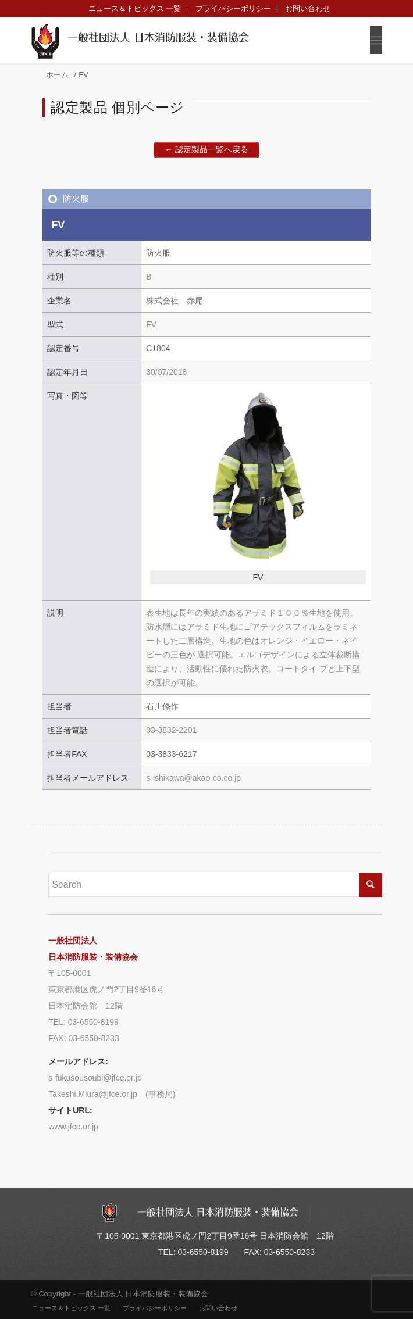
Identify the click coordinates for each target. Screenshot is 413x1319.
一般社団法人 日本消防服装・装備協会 (158, 37)
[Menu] (376, 40)
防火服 (76, 198)
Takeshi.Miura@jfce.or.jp (92, 1094)
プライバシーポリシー (233, 8)
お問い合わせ (307, 8)
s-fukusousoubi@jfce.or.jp (95, 1077)
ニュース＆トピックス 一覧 (134, 8)
